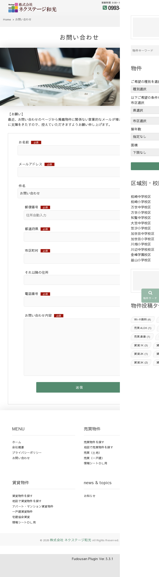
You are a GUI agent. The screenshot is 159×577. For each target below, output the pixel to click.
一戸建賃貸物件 (22, 527)
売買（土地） (92, 468)
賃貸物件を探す (22, 511)
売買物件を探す (94, 457)
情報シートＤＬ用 (95, 479)
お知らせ (90, 511)
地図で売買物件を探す (98, 463)
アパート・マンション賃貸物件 (32, 522)
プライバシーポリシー (27, 468)
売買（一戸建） (94, 473)
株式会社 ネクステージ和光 (70, 555)
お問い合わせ (21, 473)
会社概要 (18, 463)
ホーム (16, 457)
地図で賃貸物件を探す (27, 517)
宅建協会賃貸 (21, 532)
